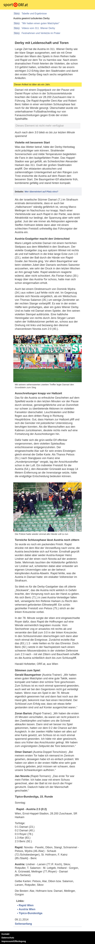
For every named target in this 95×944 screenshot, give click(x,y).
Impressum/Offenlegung (14, 941)
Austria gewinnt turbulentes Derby (31, 18)
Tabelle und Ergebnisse (34, 13)
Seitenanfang (23, 923)
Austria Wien (27, 909)
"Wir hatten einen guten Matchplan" (40, 23)
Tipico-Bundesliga (30, 913)
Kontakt (5, 934)
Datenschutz (8, 937)
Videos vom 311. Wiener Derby (38, 28)
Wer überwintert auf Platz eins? (41, 191)
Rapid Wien (26, 905)
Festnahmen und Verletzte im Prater (40, 33)
